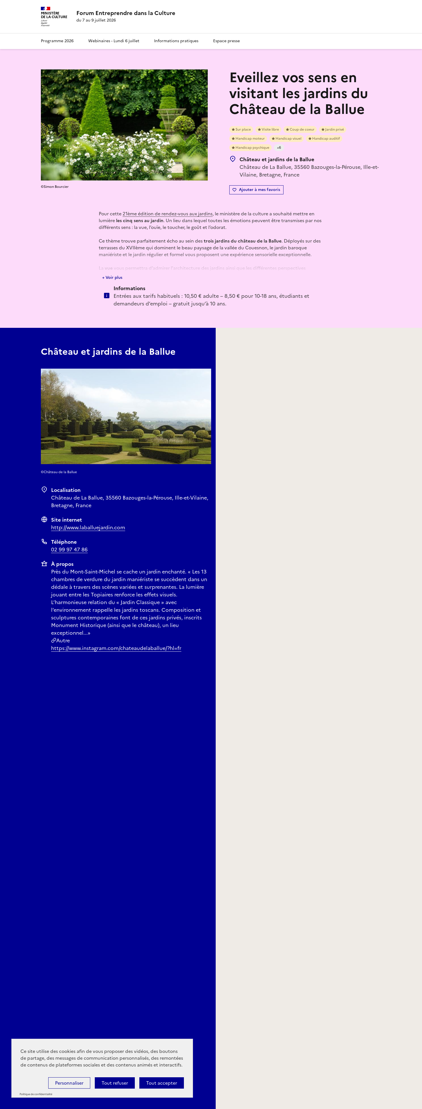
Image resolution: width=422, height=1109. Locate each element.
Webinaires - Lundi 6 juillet (113, 41)
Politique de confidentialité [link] (36, 1094)
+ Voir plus (112, 278)
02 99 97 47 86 (69, 549)
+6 (279, 147)
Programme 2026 (57, 41)
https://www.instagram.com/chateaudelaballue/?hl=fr (116, 648)
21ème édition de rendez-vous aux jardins (168, 213)
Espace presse (226, 41)
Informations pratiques (176, 41)
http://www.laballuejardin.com (88, 527)
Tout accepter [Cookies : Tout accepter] (161, 1083)
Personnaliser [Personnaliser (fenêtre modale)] (69, 1083)
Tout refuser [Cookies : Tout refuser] (115, 1083)
